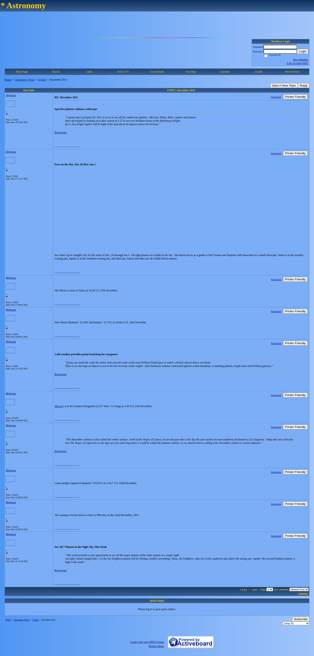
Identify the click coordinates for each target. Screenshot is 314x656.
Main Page (22, 71)
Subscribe (301, 619)
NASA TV (123, 71)
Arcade (258, 71)
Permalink (276, 97)
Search (55, 71)
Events (42, 79)
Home (8, 79)
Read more (60, 132)
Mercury (59, 406)
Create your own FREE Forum (147, 642)
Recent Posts (292, 71)
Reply (304, 85)
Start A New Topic (284, 85)
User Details (157, 71)
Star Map (191, 71)
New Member (300, 59)
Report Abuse (156, 646)
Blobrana (11, 95)
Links (89, 71)
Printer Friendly (295, 97)
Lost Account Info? (297, 63)
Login (302, 51)
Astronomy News (24, 79)
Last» (255, 589)
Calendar (225, 71)
